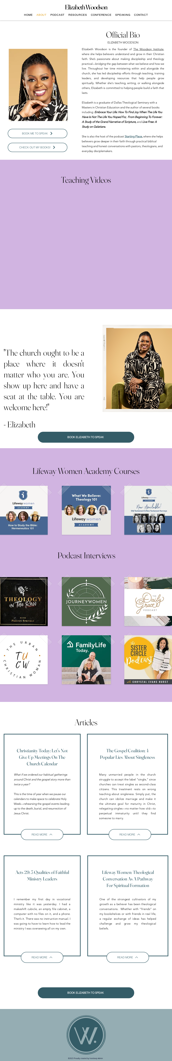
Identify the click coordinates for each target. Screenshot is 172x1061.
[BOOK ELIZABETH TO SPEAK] (86, 437)
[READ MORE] (42, 834)
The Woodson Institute (148, 49)
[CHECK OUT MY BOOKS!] (37, 147)
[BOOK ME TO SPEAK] (37, 133)
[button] (57, 15)
